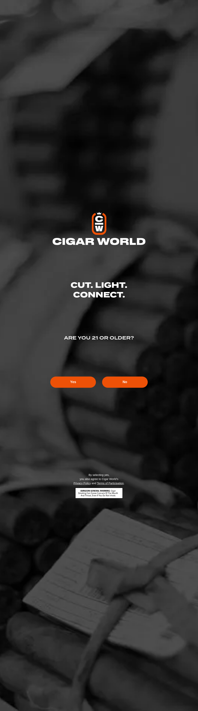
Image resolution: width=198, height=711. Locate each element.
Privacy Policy (82, 483)
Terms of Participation (110, 483)
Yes (73, 382)
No (125, 382)
